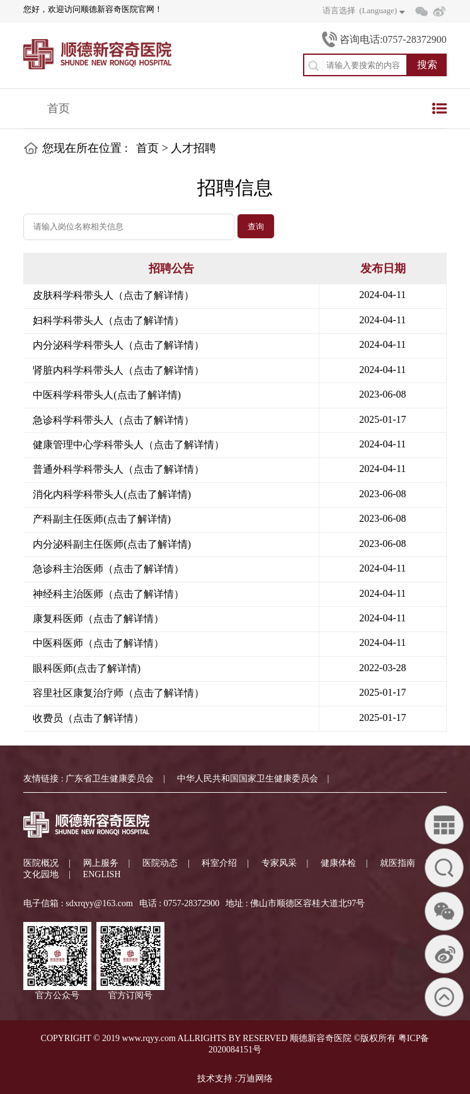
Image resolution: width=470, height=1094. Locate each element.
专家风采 (279, 863)
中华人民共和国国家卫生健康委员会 (247, 778)
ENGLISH (102, 874)
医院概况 (41, 863)
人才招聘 (193, 148)
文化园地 (41, 874)
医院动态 (160, 863)
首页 (58, 108)
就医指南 (397, 863)
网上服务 (100, 863)
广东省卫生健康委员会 (110, 778)
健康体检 (338, 863)
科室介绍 (219, 863)
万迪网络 (255, 1078)
